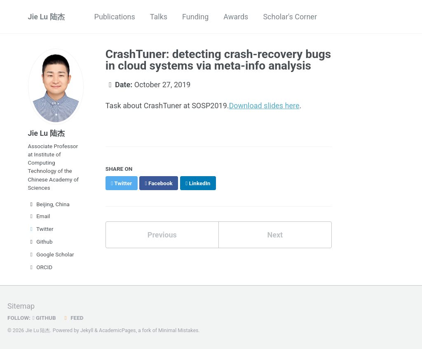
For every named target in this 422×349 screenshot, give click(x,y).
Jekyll (87, 330)
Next (275, 234)
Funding (195, 16)
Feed (73, 317)
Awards (235, 16)
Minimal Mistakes (178, 330)
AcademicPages (117, 330)
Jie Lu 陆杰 (46, 16)
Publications (114, 16)
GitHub (44, 317)
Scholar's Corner (290, 16)
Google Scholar (51, 254)
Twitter (41, 229)
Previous (162, 234)
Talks (158, 16)
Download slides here (264, 105)
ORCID (40, 267)
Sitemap (21, 306)
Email (39, 216)
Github (40, 241)
